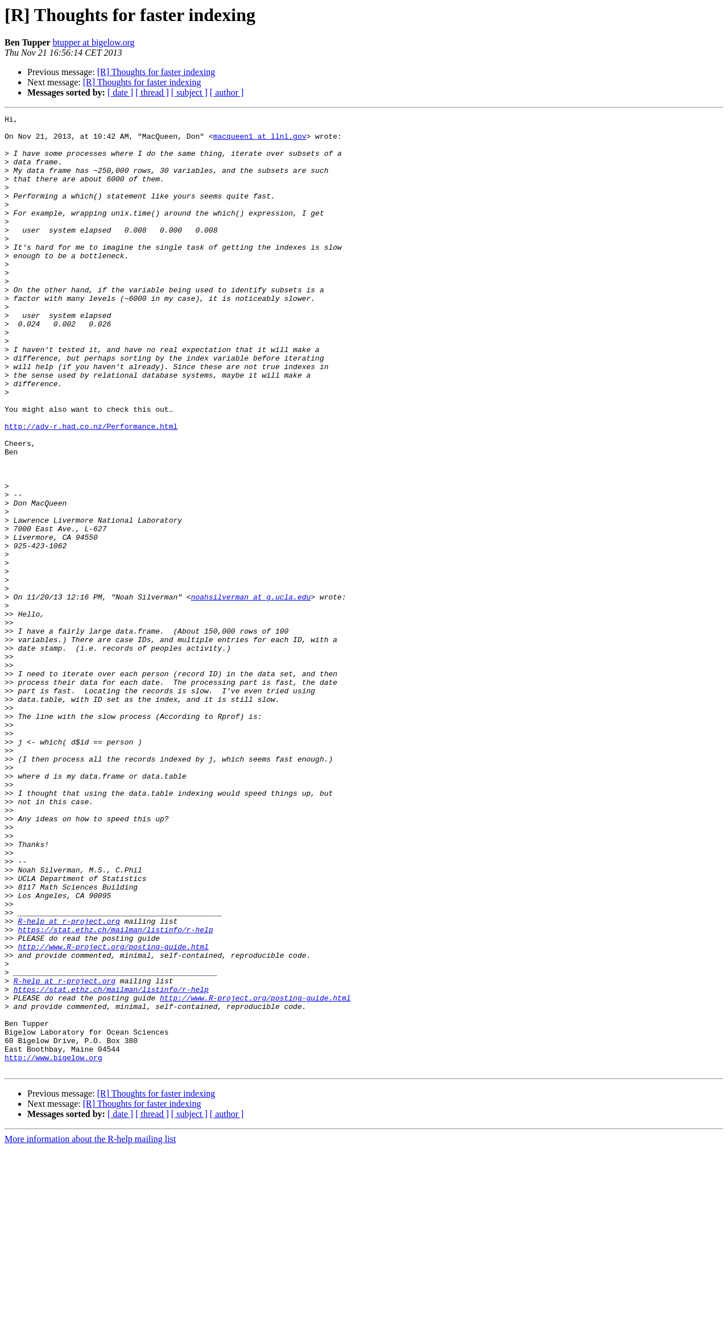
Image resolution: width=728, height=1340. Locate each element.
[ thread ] (152, 92)
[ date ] (120, 92)
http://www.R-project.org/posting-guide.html (113, 1114)
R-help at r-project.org (68, 1083)
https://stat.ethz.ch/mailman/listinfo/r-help (115, 1093)
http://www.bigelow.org (53, 1247)
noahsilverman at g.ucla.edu (251, 694)
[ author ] (227, 92)
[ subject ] (189, 92)
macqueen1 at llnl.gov (260, 141)
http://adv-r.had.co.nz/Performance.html (91, 489)
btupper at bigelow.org (93, 42)
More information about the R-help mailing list (90, 1330)
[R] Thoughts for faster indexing (156, 72)
